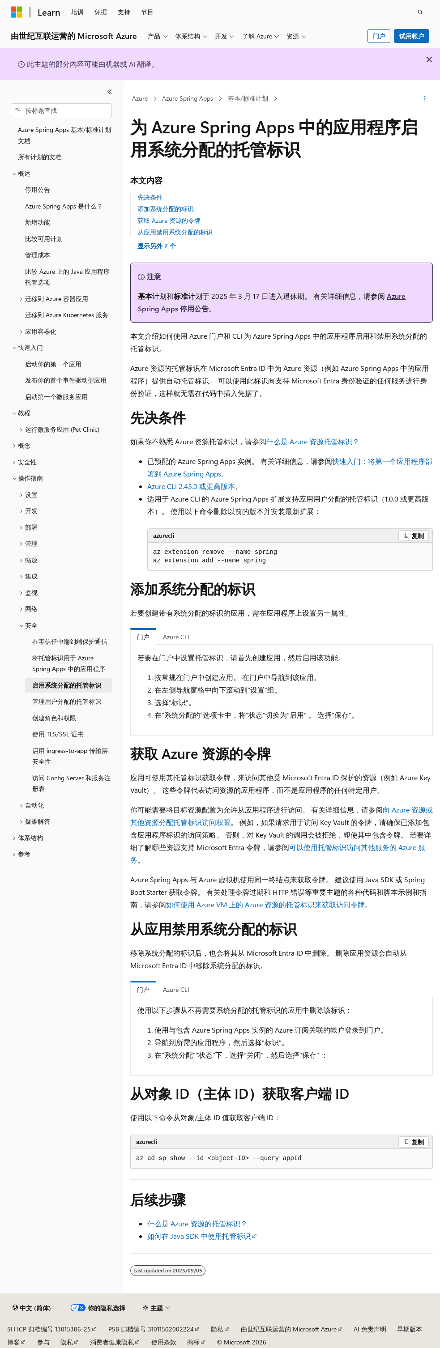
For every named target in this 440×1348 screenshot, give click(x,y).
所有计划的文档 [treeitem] (40, 157)
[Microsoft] (16, 12)
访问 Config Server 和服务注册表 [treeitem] (71, 783)
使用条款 (163, 1342)
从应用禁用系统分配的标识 (175, 232)
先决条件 (149, 197)
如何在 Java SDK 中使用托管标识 (199, 1236)
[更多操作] (425, 99)
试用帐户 (411, 36)
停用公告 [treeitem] (37, 189)
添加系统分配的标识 (165, 208)
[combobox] (61, 110)
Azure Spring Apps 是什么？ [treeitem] (64, 206)
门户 (379, 36)
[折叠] (109, 92)
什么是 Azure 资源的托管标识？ (197, 1223)
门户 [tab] (143, 637)
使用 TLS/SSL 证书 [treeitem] (58, 734)
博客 (13, 1342)
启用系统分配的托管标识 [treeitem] (66, 685)
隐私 (217, 1329)
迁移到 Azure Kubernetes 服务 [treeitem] (66, 314)
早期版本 (409, 1329)
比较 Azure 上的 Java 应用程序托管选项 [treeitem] (67, 277)
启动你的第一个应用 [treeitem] (53, 364)
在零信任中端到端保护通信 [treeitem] (69, 641)
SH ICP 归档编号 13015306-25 (49, 1329)
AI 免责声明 (370, 1329)
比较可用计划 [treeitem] (44, 238)
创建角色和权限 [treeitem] (54, 718)
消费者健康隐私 (112, 1342)
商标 (193, 1342)
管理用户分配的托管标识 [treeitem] (66, 701)
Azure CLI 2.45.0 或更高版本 (191, 486)
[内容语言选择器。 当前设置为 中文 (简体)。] (31, 1308)
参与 (43, 1342)
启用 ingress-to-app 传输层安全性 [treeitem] (70, 756)
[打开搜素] (420, 12)
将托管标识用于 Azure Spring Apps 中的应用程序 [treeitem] (68, 663)
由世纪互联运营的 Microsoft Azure (289, 1329)
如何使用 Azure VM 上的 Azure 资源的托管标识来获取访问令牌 (265, 904)
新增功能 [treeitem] (37, 222)
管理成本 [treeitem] (37, 255)
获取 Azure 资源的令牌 (169, 220)
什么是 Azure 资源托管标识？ (312, 441)
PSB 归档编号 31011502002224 (151, 1329)
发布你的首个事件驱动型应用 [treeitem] (66, 380)
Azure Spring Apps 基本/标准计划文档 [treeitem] (64, 135)
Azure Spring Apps (187, 98)
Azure (140, 98)
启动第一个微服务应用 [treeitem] (56, 396)
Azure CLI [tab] (176, 637)
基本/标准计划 (248, 98)
